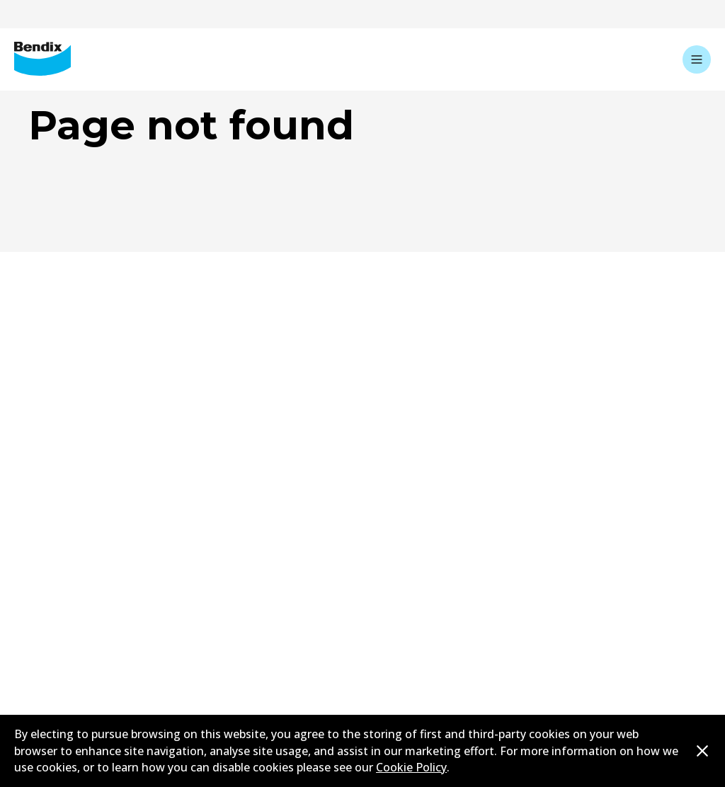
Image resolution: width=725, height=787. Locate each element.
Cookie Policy (411, 767)
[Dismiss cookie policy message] (702, 750)
